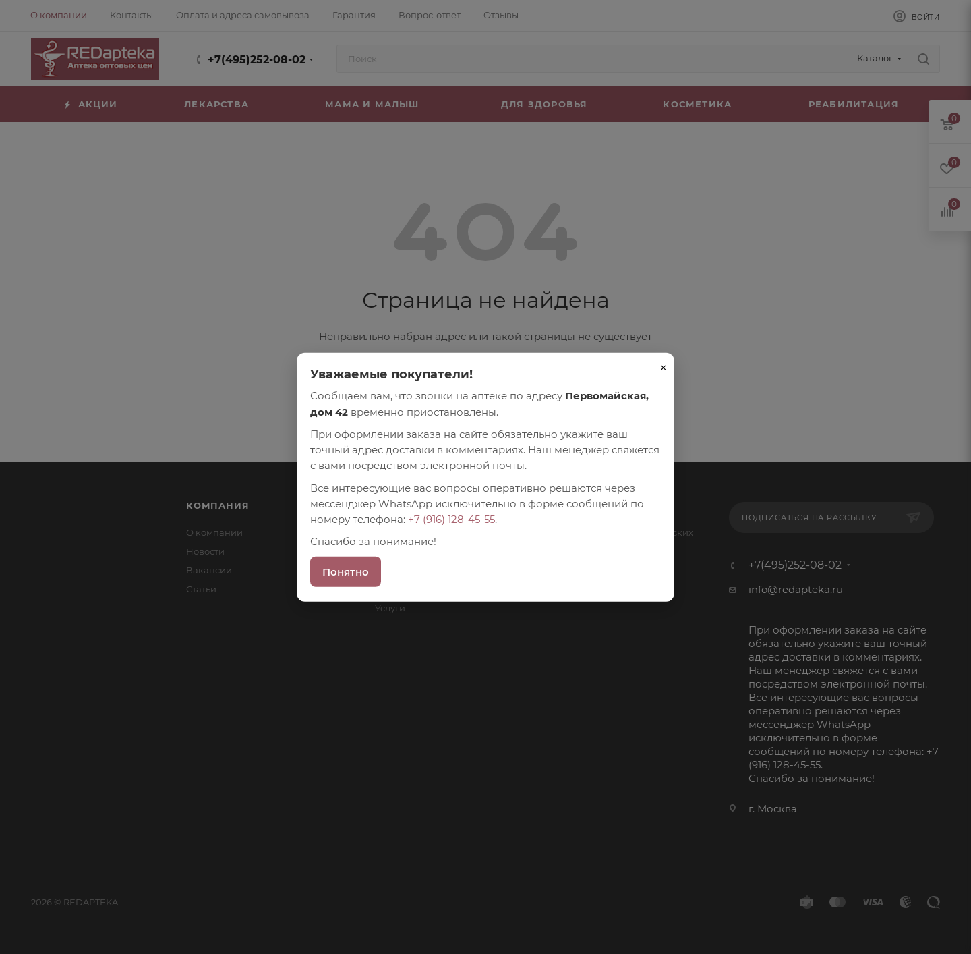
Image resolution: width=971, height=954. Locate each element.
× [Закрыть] (663, 368)
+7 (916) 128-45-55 (451, 519)
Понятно (345, 571)
